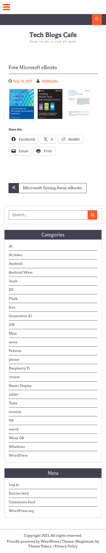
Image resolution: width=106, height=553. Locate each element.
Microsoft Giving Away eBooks (52, 188)
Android (16, 263)
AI (11, 246)
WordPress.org (21, 511)
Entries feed (19, 493)
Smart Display (20, 385)
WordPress (18, 455)
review (14, 377)
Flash (13, 298)
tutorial (15, 412)
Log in (14, 484)
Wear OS (16, 438)
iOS (11, 324)
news (13, 342)
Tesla (13, 403)
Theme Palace (39, 546)
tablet (13, 394)
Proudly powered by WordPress (33, 541)
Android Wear (21, 272)
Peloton (15, 351)
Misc (13, 333)
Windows (17, 446)
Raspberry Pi (19, 368)
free (12, 307)
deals (13, 281)
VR (11, 420)
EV (11, 290)
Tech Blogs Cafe (52, 35)
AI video (15, 255)
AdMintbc (50, 81)
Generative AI (20, 316)
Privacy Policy (66, 546)
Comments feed (22, 502)
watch (14, 429)
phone (14, 359)
